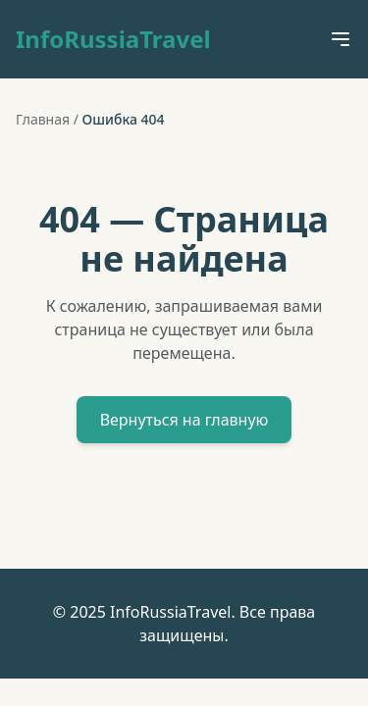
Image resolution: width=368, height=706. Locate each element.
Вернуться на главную (184, 419)
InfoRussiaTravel (113, 39)
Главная (43, 119)
